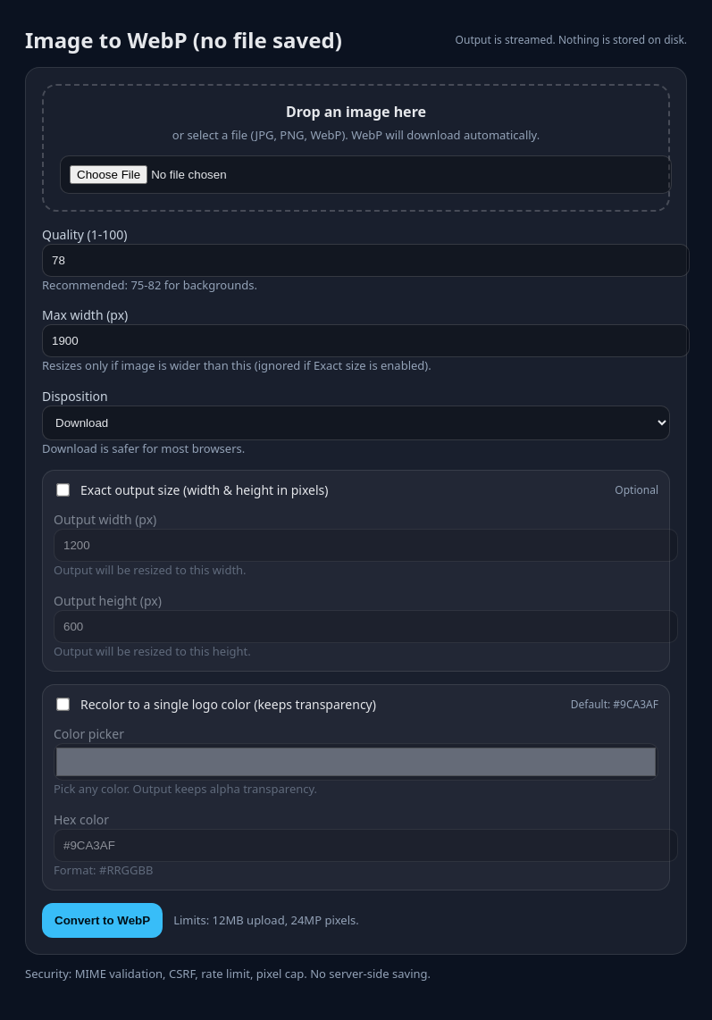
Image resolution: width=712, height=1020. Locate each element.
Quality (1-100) (84, 234)
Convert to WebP (102, 920)
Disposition (75, 396)
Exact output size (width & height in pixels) (204, 489)
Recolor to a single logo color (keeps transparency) (228, 704)
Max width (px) (85, 314)
